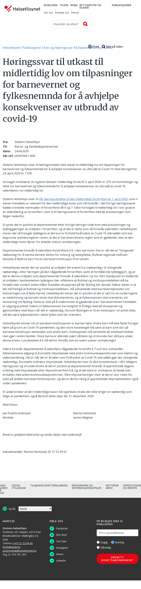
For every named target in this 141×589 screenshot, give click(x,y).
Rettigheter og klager (90, 6)
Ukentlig (117, 542)
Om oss (48, 12)
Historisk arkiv (112, 487)
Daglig (102, 542)
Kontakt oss (62, 12)
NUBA (73, 5)
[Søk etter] (70, 24)
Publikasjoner (121, 5)
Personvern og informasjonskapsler (86, 487)
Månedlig (104, 547)
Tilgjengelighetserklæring (49, 485)
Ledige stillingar (19, 487)
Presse (75, 12)
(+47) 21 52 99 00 (22, 543)
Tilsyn (64, 5)
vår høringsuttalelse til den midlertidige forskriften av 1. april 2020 (83, 199)
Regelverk (51, 5)
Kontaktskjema (11, 547)
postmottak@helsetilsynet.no (19, 550)
